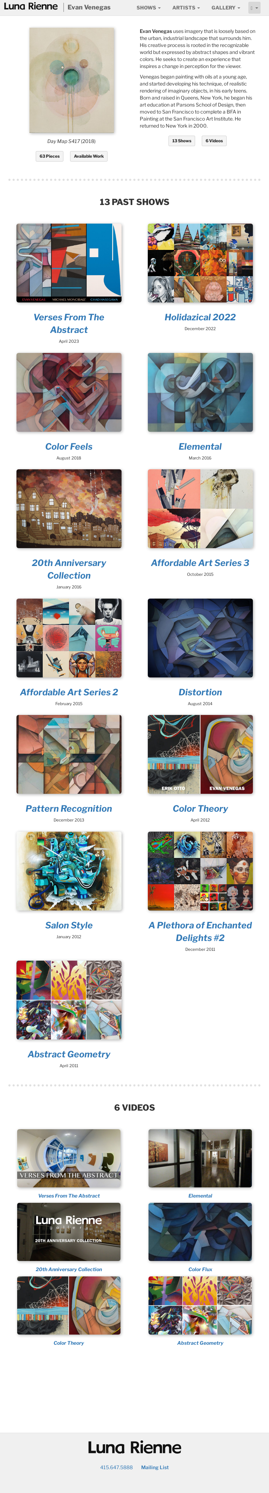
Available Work (89, 156)
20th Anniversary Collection (69, 1269)
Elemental (200, 446)
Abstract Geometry (69, 1054)
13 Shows (181, 140)
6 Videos (214, 140)
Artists (186, 8)
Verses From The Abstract (69, 1196)
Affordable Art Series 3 (200, 563)
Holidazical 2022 (200, 317)
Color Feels (68, 446)
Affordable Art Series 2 (69, 692)
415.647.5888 (116, 1467)
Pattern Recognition (69, 808)
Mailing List (155, 1467)
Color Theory (200, 808)
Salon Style (69, 925)
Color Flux (200, 1269)
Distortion (200, 692)
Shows (149, 8)
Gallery (226, 8)
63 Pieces (50, 156)
